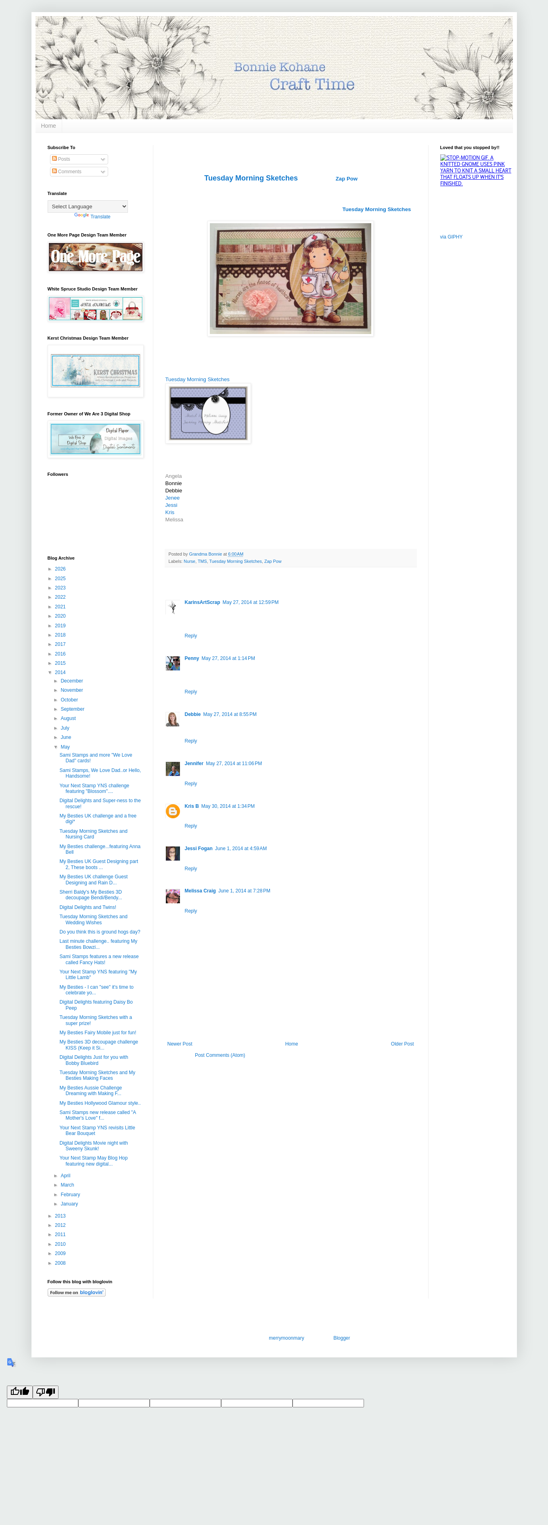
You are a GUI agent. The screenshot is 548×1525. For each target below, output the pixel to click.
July (66, 728)
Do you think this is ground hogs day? (99, 932)
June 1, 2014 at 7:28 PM (244, 891)
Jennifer (194, 763)
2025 (61, 578)
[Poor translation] (46, 1392)
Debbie (193, 714)
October (70, 700)
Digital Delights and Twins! (87, 907)
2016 (61, 654)
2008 (61, 1263)
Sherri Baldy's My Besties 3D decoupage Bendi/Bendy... (90, 894)
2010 (61, 1244)
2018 (61, 635)
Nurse (189, 561)
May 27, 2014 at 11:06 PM (234, 763)
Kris (170, 512)
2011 (61, 1234)
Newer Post (179, 1044)
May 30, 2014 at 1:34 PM (228, 806)
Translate (92, 217)
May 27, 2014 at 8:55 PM (230, 714)
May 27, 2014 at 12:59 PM (251, 602)
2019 (61, 626)
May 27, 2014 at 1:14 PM (228, 658)
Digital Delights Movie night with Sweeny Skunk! (93, 1146)
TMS (202, 561)
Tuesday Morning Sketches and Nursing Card (93, 834)
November (72, 690)
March (68, 1185)
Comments (67, 171)
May (66, 747)
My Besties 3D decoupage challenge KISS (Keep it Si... (98, 1044)
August (69, 718)
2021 (61, 607)
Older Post (402, 1044)
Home (48, 125)
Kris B (192, 806)
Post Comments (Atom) (220, 1055)
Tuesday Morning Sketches (197, 379)
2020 (61, 616)
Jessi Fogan (199, 848)
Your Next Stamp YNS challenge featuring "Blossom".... (94, 788)
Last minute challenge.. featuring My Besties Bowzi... (98, 944)
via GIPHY (451, 237)
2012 (61, 1225)
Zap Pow (347, 179)
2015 (61, 663)
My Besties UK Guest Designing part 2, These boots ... (98, 864)
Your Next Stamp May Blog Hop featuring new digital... (93, 1160)
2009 (61, 1253)
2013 (61, 1216)
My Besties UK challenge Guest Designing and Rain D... (93, 879)
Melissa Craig (200, 891)
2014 (61, 672)
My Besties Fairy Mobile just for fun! (97, 1032)
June (66, 737)
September (73, 709)
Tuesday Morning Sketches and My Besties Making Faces (97, 1075)
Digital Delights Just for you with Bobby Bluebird (93, 1060)
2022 (61, 597)
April (66, 1176)
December (72, 681)
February (71, 1194)
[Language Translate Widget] (88, 206)
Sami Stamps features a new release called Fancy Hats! (98, 959)
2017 (61, 644)
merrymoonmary (286, 1338)
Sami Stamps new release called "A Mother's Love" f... (97, 1115)
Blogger (341, 1338)
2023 (61, 588)
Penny (192, 658)
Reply (191, 636)
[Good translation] (20, 1392)
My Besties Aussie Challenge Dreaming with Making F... (90, 1090)
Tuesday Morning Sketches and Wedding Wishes (93, 919)
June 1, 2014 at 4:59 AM (241, 848)
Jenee (172, 498)
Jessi (172, 505)
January (70, 1204)
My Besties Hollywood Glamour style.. (99, 1103)
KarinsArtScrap (202, 602)
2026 (61, 569)
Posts (61, 159)
